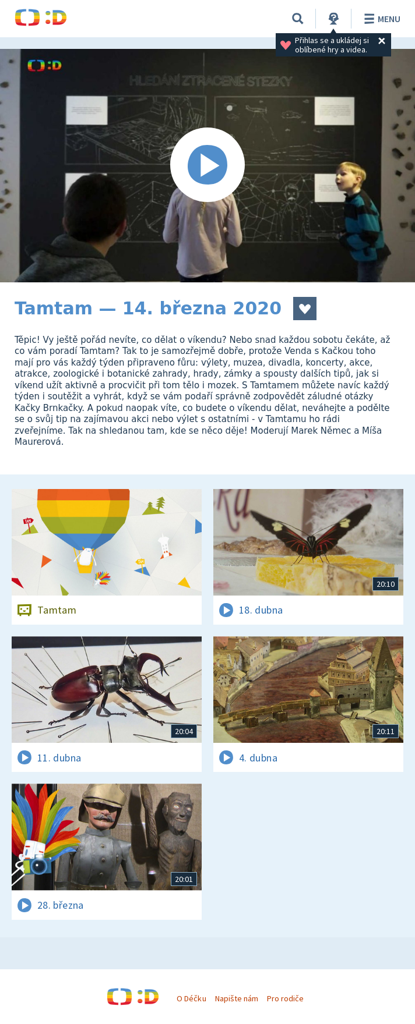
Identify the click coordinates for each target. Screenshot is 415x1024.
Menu (380, 18)
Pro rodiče (285, 998)
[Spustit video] (207, 165)
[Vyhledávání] (297, 18)
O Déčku (191, 998)
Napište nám (236, 998)
